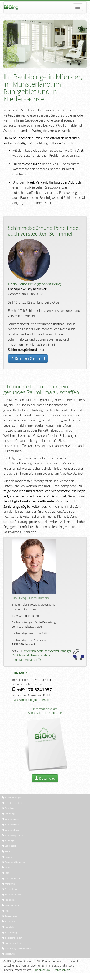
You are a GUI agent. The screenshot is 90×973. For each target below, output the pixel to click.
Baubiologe (9, 813)
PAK (5, 910)
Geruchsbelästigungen (14, 862)
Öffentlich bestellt (12, 802)
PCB (5, 872)
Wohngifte (8, 883)
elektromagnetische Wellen (16, 948)
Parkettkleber (10, 916)
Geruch (7, 856)
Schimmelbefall (11, 824)
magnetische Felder (12, 943)
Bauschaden (9, 845)
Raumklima (8, 899)
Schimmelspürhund (12, 835)
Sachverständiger (11, 797)
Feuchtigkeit (9, 840)
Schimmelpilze (10, 818)
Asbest (6, 867)
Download (45, 778)
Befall (6, 851)
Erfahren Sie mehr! (28, 358)
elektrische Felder (12, 937)
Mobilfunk (8, 953)
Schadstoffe (9, 921)
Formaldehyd (10, 889)
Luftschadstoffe (11, 878)
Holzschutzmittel (11, 894)
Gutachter (8, 808)
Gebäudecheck (10, 905)
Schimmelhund (10, 829)
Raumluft (8, 926)
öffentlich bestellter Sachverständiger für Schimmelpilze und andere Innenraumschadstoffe (41, 655)
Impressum (42, 970)
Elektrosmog (9, 932)
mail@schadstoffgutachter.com (31, 700)
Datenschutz (62, 970)
